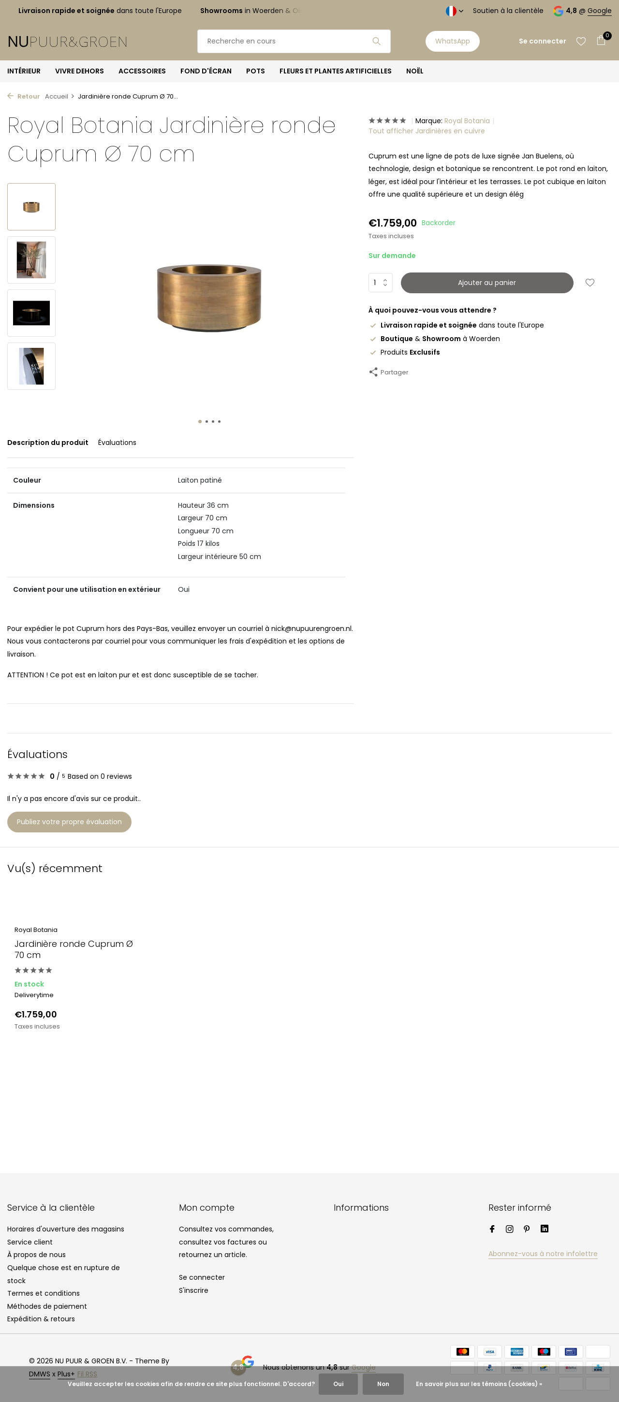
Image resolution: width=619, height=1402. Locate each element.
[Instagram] (510, 1230)
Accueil (60, 96)
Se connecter (202, 1277)
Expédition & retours (41, 1319)
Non (383, 1384)
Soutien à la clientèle (508, 10)
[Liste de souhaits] (581, 41)
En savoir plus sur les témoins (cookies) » (479, 1384)
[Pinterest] (527, 1230)
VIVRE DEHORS (79, 71)
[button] (200, 421)
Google (600, 10)
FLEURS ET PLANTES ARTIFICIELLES (336, 71)
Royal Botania (467, 121)
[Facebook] (492, 1230)
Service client (30, 1242)
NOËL (415, 71)
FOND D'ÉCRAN (206, 71)
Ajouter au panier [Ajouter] (487, 282)
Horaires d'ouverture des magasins (65, 1229)
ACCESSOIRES (142, 71)
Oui (338, 1384)
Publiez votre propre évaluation (69, 822)
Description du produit (47, 442)
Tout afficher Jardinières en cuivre (426, 131)
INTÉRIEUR (24, 71)
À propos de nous (36, 1254)
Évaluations (117, 442)
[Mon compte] (542, 41)
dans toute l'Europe (456, 325)
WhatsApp (452, 41)
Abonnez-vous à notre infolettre (543, 1254)
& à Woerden (434, 338)
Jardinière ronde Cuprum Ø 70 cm (74, 949)
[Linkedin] (544, 1230)
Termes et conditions (43, 1293)
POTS (255, 71)
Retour (23, 96)
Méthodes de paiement (47, 1306)
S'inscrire (193, 1290)
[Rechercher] (294, 41)
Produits (404, 352)
